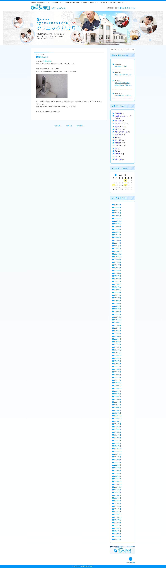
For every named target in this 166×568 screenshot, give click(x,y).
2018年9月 (117, 457)
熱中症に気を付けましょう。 (124, 74)
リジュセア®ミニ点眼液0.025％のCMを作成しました (123, 85)
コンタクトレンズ (120, 123)
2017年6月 (117, 498)
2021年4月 (117, 372)
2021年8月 (117, 361)
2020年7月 (117, 396)
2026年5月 (117, 205)
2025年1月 (117, 248)
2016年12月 (118, 514)
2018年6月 (117, 465)
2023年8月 (117, 295)
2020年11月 (118, 385)
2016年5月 (117, 533)
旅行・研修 (118, 140)
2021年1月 (117, 380)
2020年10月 (118, 388)
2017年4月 (117, 503)
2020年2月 (117, 410)
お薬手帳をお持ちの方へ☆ (123, 95)
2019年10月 (118, 421)
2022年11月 (118, 320)
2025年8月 (117, 229)
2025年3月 (117, 243)
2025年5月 (117, 237)
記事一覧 (69, 126)
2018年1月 (117, 479)
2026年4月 (117, 207)
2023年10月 (118, 289)
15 (125, 185)
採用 (116, 137)
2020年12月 (118, 383)
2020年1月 (117, 413)
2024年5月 (117, 270)
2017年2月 (117, 509)
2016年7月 (117, 528)
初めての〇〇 (119, 129)
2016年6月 (117, 531)
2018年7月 (117, 462)
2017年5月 (117, 501)
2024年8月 (117, 262)
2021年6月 (117, 366)
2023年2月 (117, 311)
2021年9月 (117, 358)
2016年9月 (117, 522)
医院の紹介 (118, 134)
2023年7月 (117, 298)
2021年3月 (117, 374)
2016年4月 (117, 536)
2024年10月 (118, 257)
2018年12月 (118, 449)
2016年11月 (118, 517)
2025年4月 (117, 240)
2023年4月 (117, 306)
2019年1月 (117, 446)
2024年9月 (117, 259)
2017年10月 (118, 487)
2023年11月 (118, 287)
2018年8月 (117, 459)
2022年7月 (117, 331)
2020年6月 (117, 399)
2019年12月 (118, 416)
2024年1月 (117, 281)
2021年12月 (118, 350)
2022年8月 (117, 328)
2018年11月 (118, 451)
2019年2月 (117, 443)
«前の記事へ (58, 126)
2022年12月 (118, 317)
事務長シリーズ (119, 126)
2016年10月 (118, 520)
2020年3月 (117, 407)
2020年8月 (117, 394)
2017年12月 (118, 481)
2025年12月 (118, 218)
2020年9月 (117, 391)
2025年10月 (118, 224)
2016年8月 (117, 525)
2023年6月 (117, 300)
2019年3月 (117, 440)
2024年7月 (117, 265)
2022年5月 (117, 336)
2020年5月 (117, 402)
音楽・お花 (118, 159)
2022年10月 (118, 322)
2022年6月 (117, 333)
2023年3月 (117, 309)
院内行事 (117, 154)
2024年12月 (118, 251)
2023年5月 (117, 303)
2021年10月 (118, 355)
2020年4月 (117, 405)
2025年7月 (117, 232)
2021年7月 (117, 363)
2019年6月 (117, 432)
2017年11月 (118, 484)
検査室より (118, 143)
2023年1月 (117, 314)
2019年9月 (117, 424)
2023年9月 (117, 292)
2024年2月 (117, 278)
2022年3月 (117, 342)
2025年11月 (118, 221)
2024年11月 (118, 254)
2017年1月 (117, 512)
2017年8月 (117, 492)
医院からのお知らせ (121, 132)
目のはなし (118, 145)
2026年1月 (117, 215)
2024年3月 (117, 276)
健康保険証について (121, 66)
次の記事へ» (80, 126)
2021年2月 (117, 377)
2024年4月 (117, 273)
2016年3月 (117, 539)
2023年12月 (118, 284)
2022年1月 (117, 347)
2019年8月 (117, 427)
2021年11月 (118, 353)
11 (113, 185)
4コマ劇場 (118, 113)
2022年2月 (117, 344)
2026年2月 (117, 213)
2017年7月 (117, 495)
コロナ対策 (118, 121)
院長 (116, 156)
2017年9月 (117, 490)
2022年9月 (117, 325)
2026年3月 (117, 210)
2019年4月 (117, 437)
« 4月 (116, 175)
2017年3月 (117, 506)
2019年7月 (117, 429)
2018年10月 (118, 454)
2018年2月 (117, 476)
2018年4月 (117, 470)
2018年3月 (117, 473)
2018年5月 (117, 468)
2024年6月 (117, 268)
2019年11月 (118, 418)
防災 (116, 151)
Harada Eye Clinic (78, 566)
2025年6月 (117, 235)
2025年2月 (117, 246)
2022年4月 (117, 339)
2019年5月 (117, 435)
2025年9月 (117, 226)
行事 (116, 148)
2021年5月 (117, 369)
